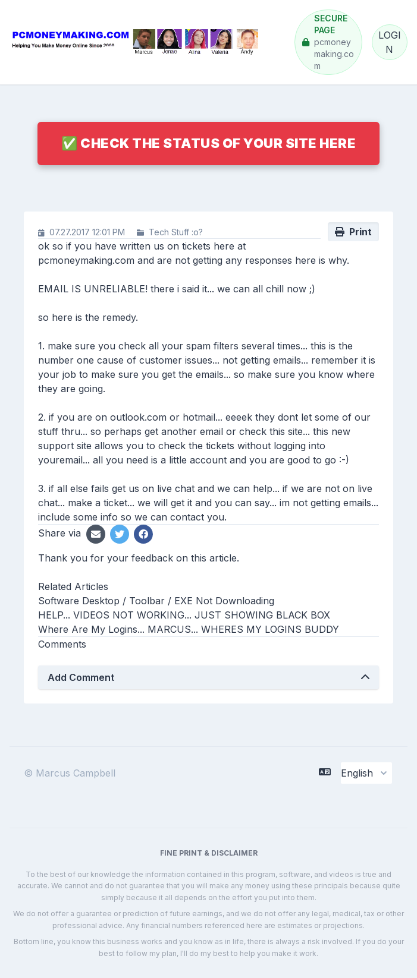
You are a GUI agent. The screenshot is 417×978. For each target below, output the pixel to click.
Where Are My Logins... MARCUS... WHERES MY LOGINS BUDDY (188, 629)
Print (353, 232)
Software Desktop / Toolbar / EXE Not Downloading (156, 601)
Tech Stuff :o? (176, 232)
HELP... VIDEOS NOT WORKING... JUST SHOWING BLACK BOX (184, 615)
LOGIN (389, 42)
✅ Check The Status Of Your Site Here (208, 143)
